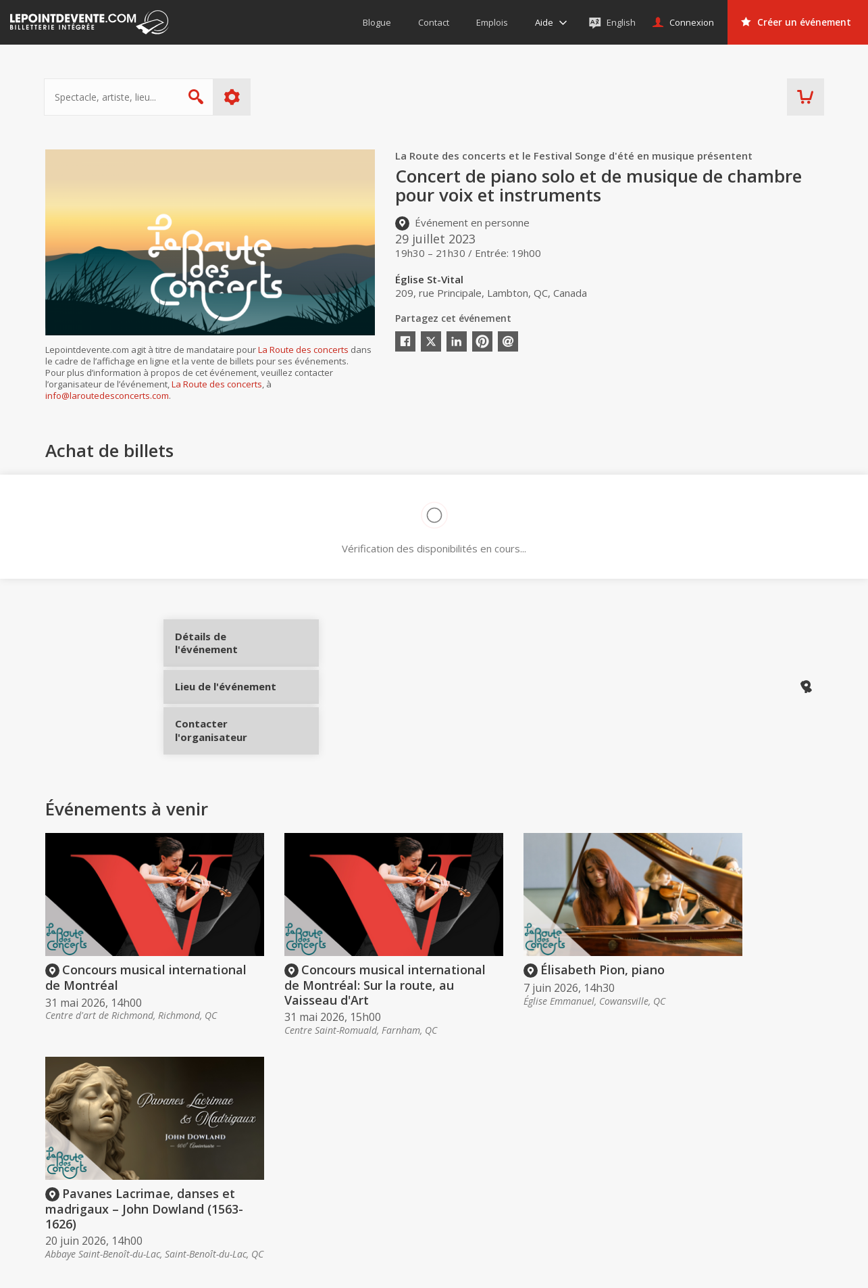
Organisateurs (626, 1125)
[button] (543, 1268)
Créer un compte (621, 1151)
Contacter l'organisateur (226, 737)
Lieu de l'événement (226, 692)
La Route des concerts (303, 349)
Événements (754, 1125)
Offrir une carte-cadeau (475, 1151)
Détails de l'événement (226, 647)
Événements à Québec (768, 1189)
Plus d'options (232, 97)
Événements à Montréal (771, 1170)
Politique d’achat (460, 1170)
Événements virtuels (763, 1151)
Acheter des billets (479, 1125)
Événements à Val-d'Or (768, 1209)
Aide (434, 1189)
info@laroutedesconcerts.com (107, 395)
